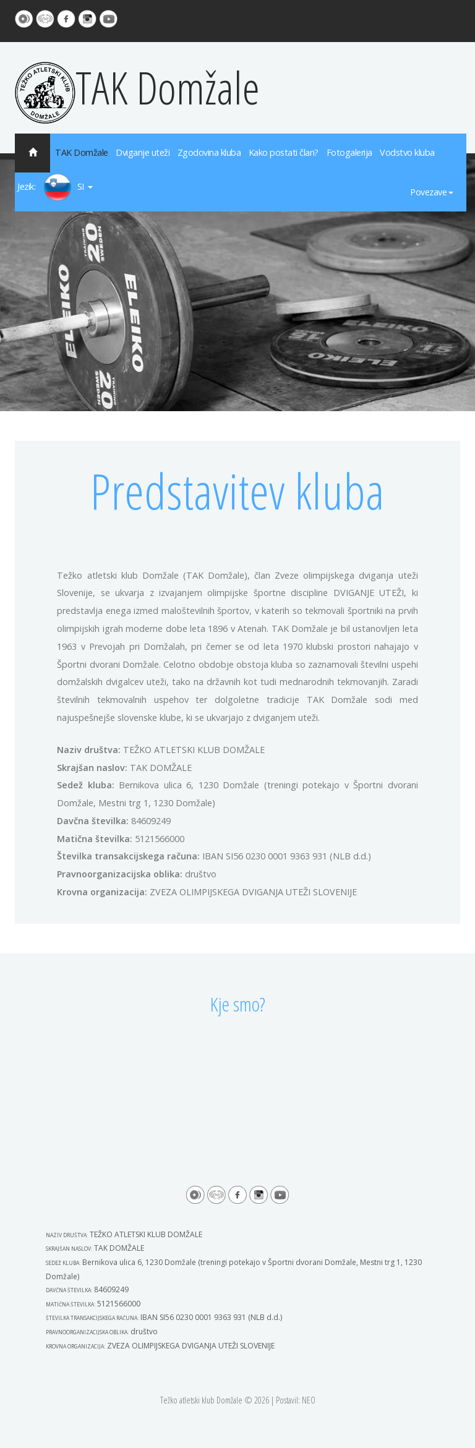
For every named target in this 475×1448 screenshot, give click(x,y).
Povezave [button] (431, 192)
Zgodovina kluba (209, 152)
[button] (55, 187)
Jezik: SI (55, 187)
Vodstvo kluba (407, 152)
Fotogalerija (349, 152)
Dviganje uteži (142, 152)
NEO (308, 1400)
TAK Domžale (137, 87)
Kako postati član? (284, 152)
